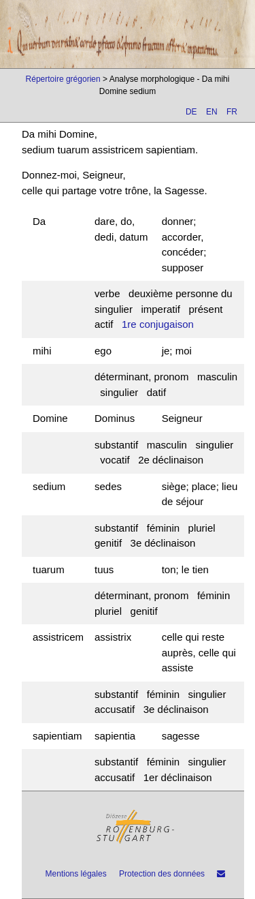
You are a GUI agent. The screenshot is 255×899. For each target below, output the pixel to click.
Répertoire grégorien (63, 79)
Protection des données (162, 874)
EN (212, 112)
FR (231, 112)
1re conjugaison (158, 324)
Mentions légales (76, 874)
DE (191, 112)
